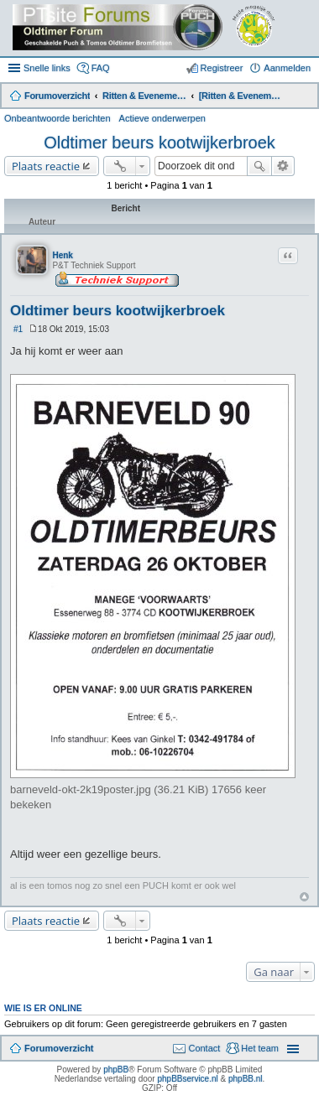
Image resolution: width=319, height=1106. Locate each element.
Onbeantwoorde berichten (57, 118)
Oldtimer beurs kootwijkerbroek (159, 142)
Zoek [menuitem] (304, 97)
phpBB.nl (245, 1078)
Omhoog (304, 896)
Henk (62, 255)
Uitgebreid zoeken (283, 166)
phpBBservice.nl (187, 1078)
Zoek (259, 166)
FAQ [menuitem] (101, 68)
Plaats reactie (46, 166)
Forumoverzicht (59, 1048)
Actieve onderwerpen (162, 118)
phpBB (115, 1069)
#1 (18, 329)
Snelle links (47, 68)
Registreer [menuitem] (222, 68)
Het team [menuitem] (260, 1048)
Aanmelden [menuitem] (287, 68)
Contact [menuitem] (204, 1048)
